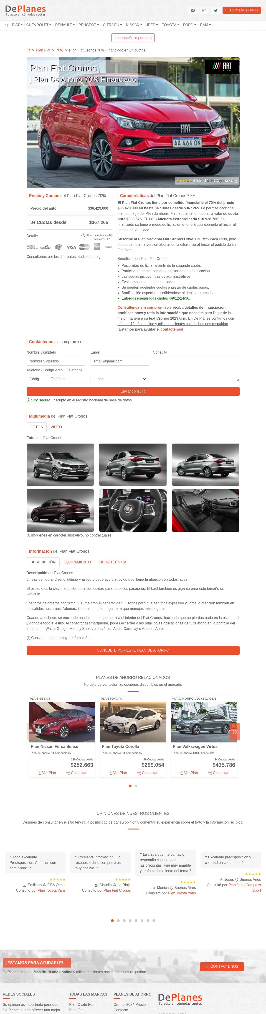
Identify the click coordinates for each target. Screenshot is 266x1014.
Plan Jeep (77, 985)
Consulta (160, 289)
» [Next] (234, 668)
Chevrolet (37, 25)
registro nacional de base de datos (104, 337)
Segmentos (123, 958)
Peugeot (87, 25)
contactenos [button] (171, 266)
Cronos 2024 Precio (130, 941)
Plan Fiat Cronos (117, 827)
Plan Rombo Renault (86, 958)
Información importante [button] (133, 38)
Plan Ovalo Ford (82, 941)
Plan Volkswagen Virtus (195, 683)
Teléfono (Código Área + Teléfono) (54, 306)
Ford (188, 25)
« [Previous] (31, 668)
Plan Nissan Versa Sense (54, 683)
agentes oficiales (204, 973)
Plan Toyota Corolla (120, 683)
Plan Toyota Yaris (52, 827)
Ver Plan (47, 709)
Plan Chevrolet (81, 952)
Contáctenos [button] (241, 10)
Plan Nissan (40, 635)
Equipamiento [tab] (77, 499)
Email (95, 289)
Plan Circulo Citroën (85, 968)
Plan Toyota (111, 635)
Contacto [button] (121, 947)
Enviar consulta (133, 328)
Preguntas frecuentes (131, 968)
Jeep (150, 25)
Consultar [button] (76, 709)
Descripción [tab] (43, 499)
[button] (193, 10)
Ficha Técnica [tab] (113, 499)
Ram (204, 25)
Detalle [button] (32, 173)
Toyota (169, 25)
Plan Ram (77, 990)
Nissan (132, 25)
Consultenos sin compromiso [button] (143, 244)
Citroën (111, 25)
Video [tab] (56, 363)
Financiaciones (126, 952)
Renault (63, 25)
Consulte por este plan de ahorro (133, 587)
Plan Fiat (76, 947)
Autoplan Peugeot (83, 963)
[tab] (130, 722)
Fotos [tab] (36, 363)
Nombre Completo (41, 289)
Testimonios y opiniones (133, 963)
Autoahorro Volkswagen (194, 635)
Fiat (16, 25)
